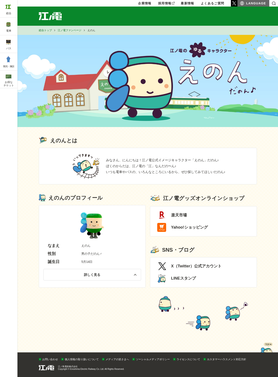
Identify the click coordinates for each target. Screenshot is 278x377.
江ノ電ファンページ (69, 30)
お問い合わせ (50, 359)
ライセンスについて (188, 359)
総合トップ (45, 30)
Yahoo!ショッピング (189, 227)
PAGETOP (266, 351)
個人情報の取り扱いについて (82, 359)
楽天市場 (179, 215)
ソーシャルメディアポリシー (153, 359)
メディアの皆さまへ (117, 359)
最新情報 (187, 3)
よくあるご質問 (212, 3)
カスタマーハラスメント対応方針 (226, 359)
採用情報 (165, 3)
